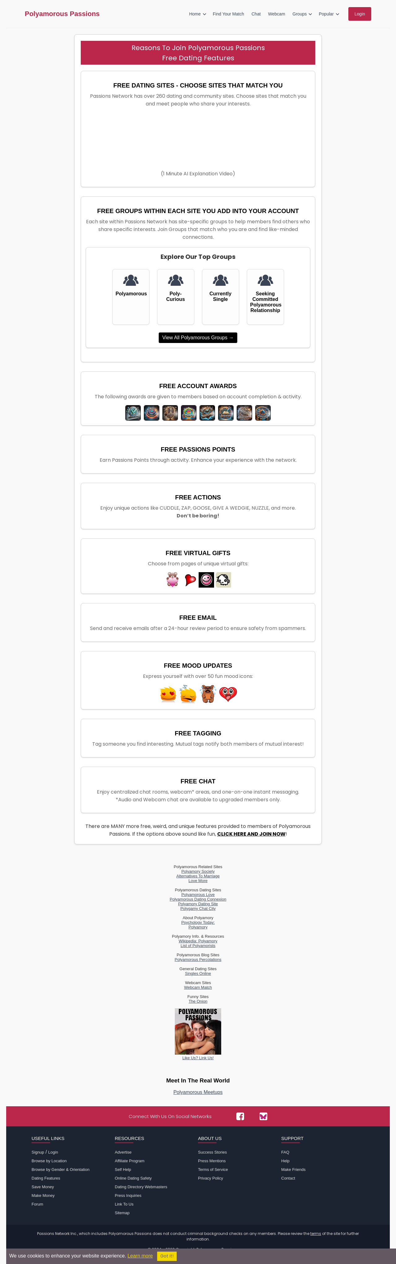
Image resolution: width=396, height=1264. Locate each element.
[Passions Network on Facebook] (240, 1116)
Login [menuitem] (360, 13)
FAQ (285, 1152)
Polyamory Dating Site (198, 904)
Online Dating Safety (133, 1178)
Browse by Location (49, 1161)
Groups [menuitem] (300, 13)
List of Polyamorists (198, 945)
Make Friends (293, 1169)
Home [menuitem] (194, 13)
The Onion (198, 1001)
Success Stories (212, 1152)
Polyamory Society (198, 871)
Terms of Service (213, 1169)
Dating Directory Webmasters (141, 1187)
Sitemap (122, 1212)
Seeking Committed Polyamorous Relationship (265, 302)
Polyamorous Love (198, 894)
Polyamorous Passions (62, 14)
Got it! (167, 1256)
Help (285, 1161)
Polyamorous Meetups (197, 1092)
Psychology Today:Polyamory (198, 924)
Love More (197, 880)
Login (53, 1152)
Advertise (123, 1152)
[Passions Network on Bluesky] (263, 1116)
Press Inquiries (128, 1195)
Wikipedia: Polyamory (198, 941)
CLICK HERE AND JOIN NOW (251, 834)
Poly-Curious (175, 296)
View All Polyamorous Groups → (198, 337)
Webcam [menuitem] (276, 13)
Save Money (43, 1187)
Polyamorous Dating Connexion (198, 899)
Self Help (123, 1169)
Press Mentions (212, 1161)
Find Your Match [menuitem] (228, 13)
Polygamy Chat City (198, 908)
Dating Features (46, 1178)
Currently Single (220, 296)
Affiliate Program (129, 1161)
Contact (288, 1178)
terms (315, 1233)
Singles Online (198, 973)
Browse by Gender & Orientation (60, 1169)
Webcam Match (198, 987)
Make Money (43, 1195)
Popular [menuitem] (326, 13)
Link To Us (124, 1204)
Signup (38, 1152)
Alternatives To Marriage (198, 876)
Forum (37, 1204)
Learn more (140, 1255)
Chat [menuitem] (256, 13)
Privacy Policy (210, 1178)
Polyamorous (131, 293)
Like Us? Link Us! (198, 1055)
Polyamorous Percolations (197, 959)
